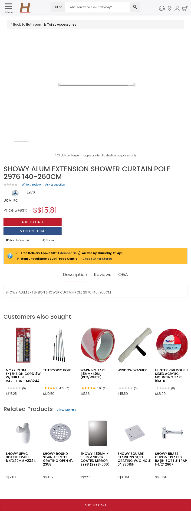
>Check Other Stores (96, 259)
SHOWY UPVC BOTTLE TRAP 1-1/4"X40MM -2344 (21, 457)
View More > (66, 409)
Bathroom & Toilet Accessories (51, 24)
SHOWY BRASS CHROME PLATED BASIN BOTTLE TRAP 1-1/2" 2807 (171, 459)
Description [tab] (74, 274)
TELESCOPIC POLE (57, 370)
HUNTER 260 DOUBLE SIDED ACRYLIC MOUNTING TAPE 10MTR (171, 375)
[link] (10, 184)
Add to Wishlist (18, 240)
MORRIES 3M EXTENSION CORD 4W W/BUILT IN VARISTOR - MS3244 (23, 375)
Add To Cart (96, 505)
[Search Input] (97, 7)
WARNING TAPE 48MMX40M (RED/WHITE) (92, 374)
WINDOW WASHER (132, 370)
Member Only (69, 253)
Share (48, 240)
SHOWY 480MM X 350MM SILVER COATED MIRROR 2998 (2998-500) (94, 459)
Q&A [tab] (125, 274)
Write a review (31, 185)
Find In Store (32, 231)
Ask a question (55, 184)
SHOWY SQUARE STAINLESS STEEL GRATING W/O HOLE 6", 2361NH (134, 459)
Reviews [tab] (104, 274)
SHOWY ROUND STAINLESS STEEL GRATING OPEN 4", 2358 (58, 459)
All (58, 7)
